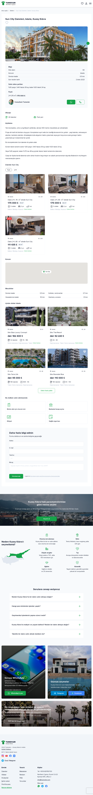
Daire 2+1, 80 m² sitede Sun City (62, 200)
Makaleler (23, 771)
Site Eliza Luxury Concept (17, 332)
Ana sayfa (5, 10)
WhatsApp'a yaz (15, 693)
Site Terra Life (13, 374)
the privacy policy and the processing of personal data (45, 476)
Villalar (4, 775)
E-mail (11, 448)
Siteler (12, 10)
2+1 (15, 170)
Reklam (22, 775)
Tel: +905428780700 (44, 771)
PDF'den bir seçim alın (16, 721)
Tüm (8, 170)
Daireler (4, 771)
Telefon (11, 455)
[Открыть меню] (90, 3)
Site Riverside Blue (57, 374)
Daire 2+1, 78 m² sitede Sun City (20, 200)
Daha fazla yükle (46, 391)
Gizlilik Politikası (6, 749)
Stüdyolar (5, 778)
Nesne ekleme (7, 788)
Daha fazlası (28, 209)
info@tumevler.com (43, 780)
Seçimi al (46, 519)
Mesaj (11, 462)
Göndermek (16, 476)
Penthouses (6, 784)
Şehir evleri (6, 781)
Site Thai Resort (56, 332)
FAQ (21, 778)
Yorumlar (23, 781)
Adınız (11, 440)
